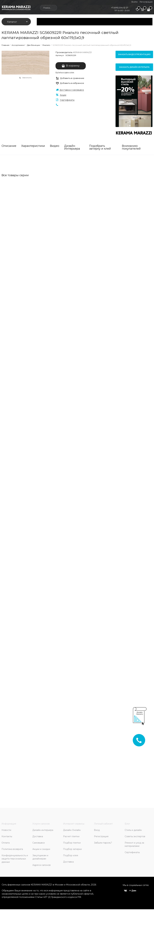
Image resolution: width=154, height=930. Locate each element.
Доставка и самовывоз (72, 90)
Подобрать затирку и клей (100, 147)
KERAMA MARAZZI (82, 52)
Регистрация (146, 2)
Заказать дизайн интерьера (134, 67)
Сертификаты (67, 100)
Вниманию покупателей (131, 147)
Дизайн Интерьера (72, 147)
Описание (9, 146)
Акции (63, 95)
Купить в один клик (65, 72)
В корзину (73, 65)
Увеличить (27, 78)
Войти (135, 2)
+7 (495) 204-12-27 (119, 7)
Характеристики (33, 146)
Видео (54, 146)
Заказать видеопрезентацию (134, 54)
